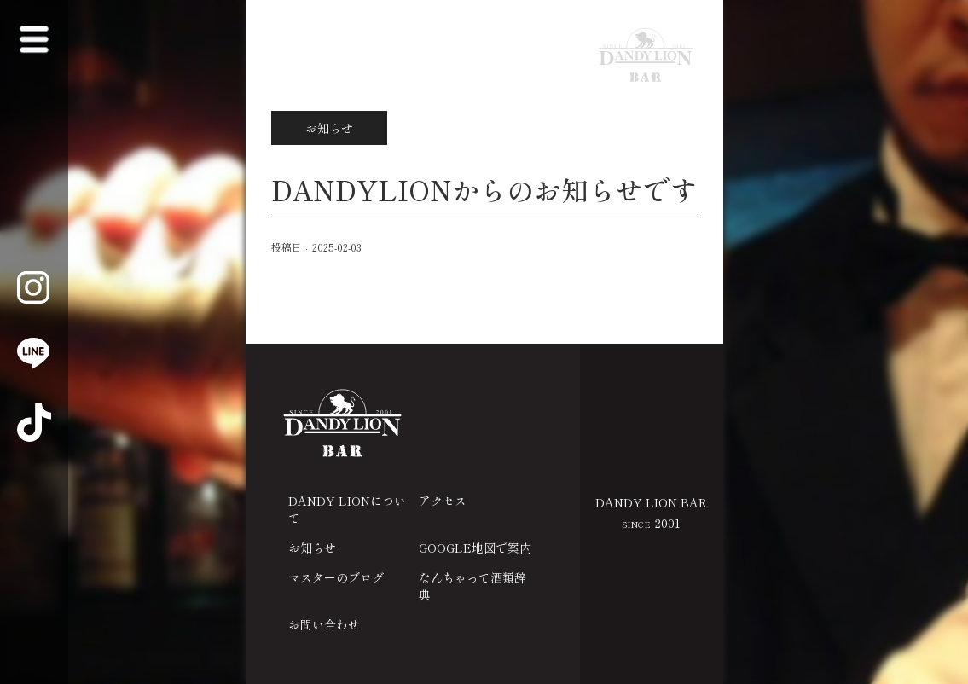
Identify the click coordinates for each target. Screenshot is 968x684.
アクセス (443, 500)
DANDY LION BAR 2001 (651, 512)
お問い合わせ (324, 624)
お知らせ (312, 547)
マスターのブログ (336, 577)
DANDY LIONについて (347, 509)
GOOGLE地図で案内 (475, 547)
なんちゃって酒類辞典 (472, 586)
